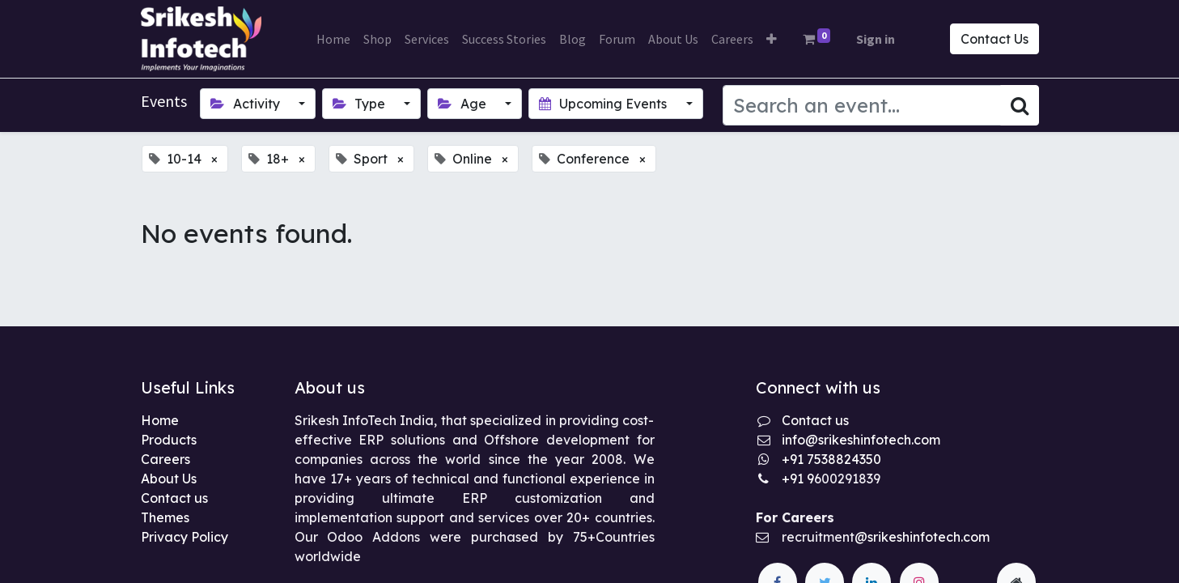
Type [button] (360, 104)
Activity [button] (246, 104)
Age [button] (463, 104)
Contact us (174, 498)
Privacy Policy (184, 537)
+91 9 (798, 478)
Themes (165, 517)
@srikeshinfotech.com (922, 537)
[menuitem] (333, 39)
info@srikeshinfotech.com (861, 440)
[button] (771, 39)
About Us (169, 478)
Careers (165, 459)
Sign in (875, 39)
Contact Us (994, 39)
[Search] (1019, 105)
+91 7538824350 (831, 459)
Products (169, 440)
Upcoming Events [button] (604, 104)
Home (160, 420)
